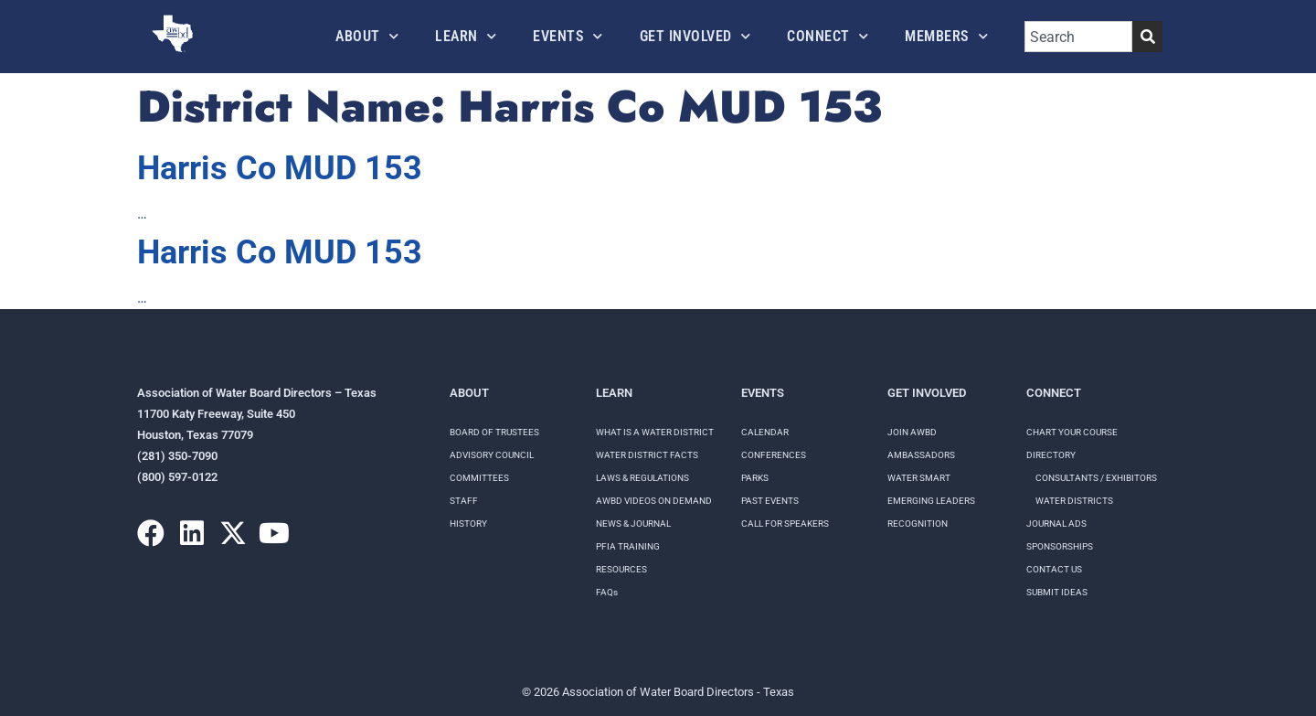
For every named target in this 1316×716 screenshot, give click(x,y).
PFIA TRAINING (628, 546)
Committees (479, 478)
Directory (1051, 455)
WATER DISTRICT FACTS (647, 455)
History (468, 523)
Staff (464, 501)
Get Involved (695, 36)
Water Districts (1074, 501)
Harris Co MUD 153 (279, 168)
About (366, 36)
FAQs (607, 592)
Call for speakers (785, 523)
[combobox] (1078, 36)
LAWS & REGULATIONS (642, 478)
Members (946, 36)
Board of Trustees (494, 432)
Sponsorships (1059, 546)
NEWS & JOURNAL (633, 523)
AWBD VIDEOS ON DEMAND (654, 501)
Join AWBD (912, 432)
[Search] (1147, 36)
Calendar (765, 432)
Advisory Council (492, 455)
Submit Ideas (1057, 592)
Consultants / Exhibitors (1096, 478)
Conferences (773, 455)
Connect (827, 36)
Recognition (917, 523)
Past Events (770, 501)
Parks (755, 478)
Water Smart (918, 478)
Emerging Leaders (931, 501)
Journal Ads (1056, 523)
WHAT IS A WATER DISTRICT (655, 432)
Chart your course (1072, 432)
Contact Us (1054, 569)
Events (568, 36)
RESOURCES (621, 569)
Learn (465, 36)
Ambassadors (921, 455)
